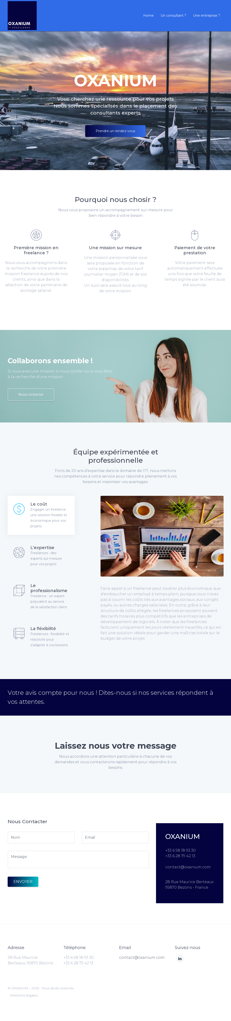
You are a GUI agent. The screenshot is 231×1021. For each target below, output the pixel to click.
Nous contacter (31, 394)
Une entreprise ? (206, 15)
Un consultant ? (173, 15)
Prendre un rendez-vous (115, 131)
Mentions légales (24, 995)
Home (148, 15)
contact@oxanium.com (142, 957)
